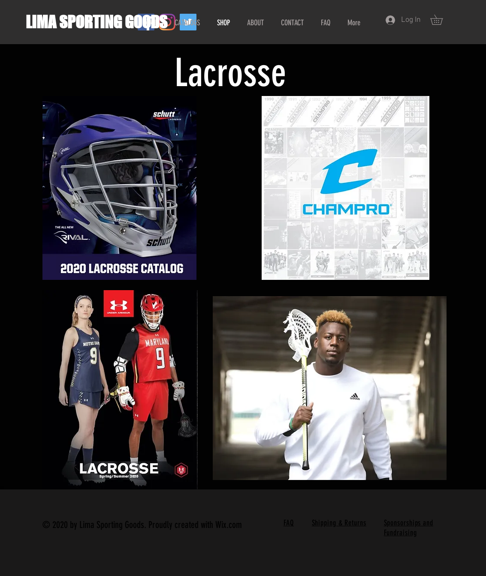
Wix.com (228, 525)
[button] (441, 20)
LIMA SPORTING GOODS (96, 22)
